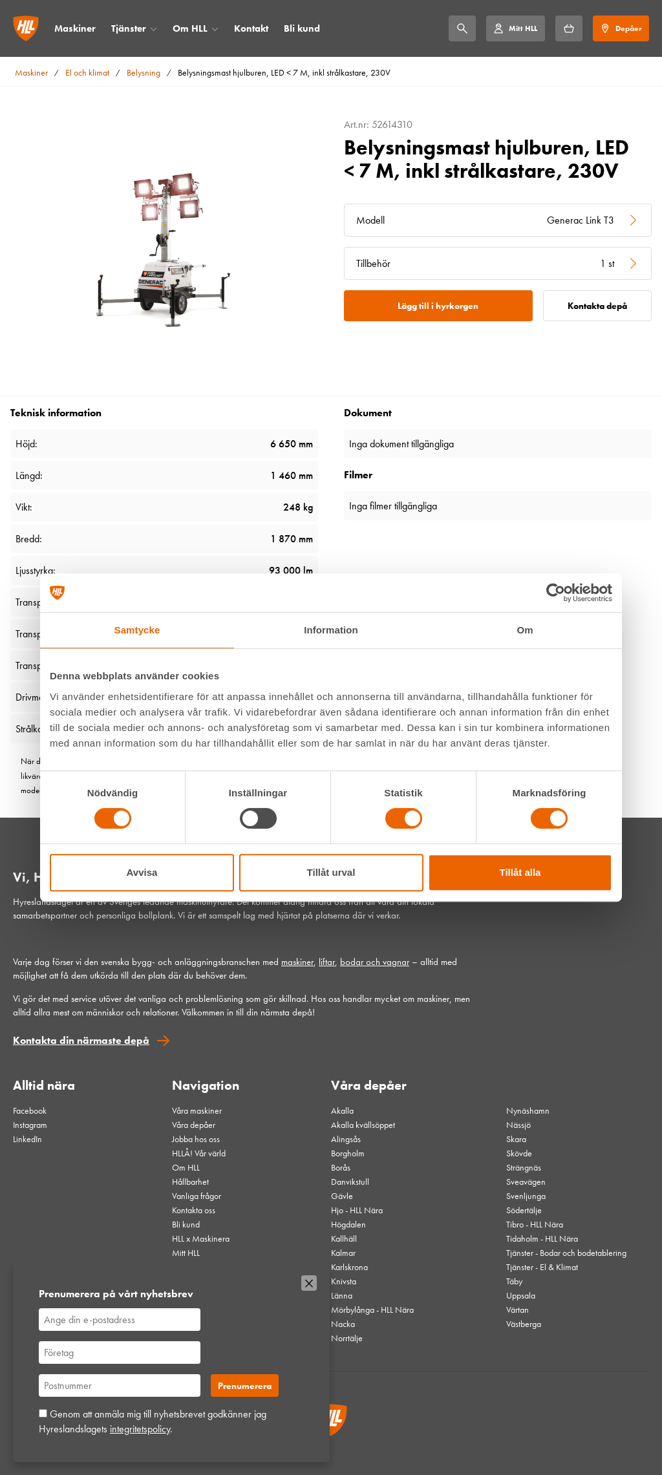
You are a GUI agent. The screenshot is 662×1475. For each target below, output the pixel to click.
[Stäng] (309, 1283)
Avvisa (142, 872)
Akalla (342, 1110)
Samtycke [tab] (137, 629)
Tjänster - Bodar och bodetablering (566, 1252)
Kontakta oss (193, 1210)
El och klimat (87, 72)
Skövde (519, 1153)
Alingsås (346, 1139)
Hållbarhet (190, 1181)
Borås (340, 1167)
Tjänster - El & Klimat (542, 1267)
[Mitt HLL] (515, 28)
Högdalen (348, 1224)
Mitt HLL (186, 1252)
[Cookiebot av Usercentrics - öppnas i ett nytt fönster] (555, 592)
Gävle (342, 1196)
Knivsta (343, 1281)
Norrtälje (347, 1338)
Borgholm (348, 1153)
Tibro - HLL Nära (534, 1224)
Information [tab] (331, 629)
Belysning (143, 72)
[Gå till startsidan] (26, 28)
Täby (514, 1281)
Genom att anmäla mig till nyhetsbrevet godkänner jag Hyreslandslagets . (152, 1421)
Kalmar (343, 1252)
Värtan (517, 1309)
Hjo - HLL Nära (357, 1210)
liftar (327, 961)
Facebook (30, 1110)
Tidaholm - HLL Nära (542, 1238)
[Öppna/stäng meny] (153, 28)
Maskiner (75, 28)
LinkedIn (27, 1139)
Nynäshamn (528, 1110)
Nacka (343, 1324)
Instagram (30, 1124)
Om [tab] (525, 629)
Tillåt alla (520, 872)
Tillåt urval (331, 872)
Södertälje (524, 1210)
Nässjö (518, 1124)
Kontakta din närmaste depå (81, 1040)
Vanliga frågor (196, 1196)
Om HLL (190, 28)
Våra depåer (193, 1124)
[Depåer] (621, 28)
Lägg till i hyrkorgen (438, 306)
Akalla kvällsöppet (363, 1124)
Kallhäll (344, 1238)
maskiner (297, 961)
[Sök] (462, 28)
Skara (516, 1139)
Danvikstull (350, 1181)
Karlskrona (349, 1267)
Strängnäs (523, 1167)
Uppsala (520, 1295)
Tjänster (128, 28)
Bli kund (302, 28)
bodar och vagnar (374, 961)
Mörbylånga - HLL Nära (372, 1309)
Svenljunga (526, 1196)
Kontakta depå (597, 306)
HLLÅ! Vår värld (199, 1153)
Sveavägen (526, 1181)
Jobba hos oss (196, 1139)
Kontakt (251, 28)
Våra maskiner (197, 1110)
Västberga (523, 1324)
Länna (341, 1295)
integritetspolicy (140, 1429)
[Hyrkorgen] (568, 28)
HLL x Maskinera (201, 1238)
